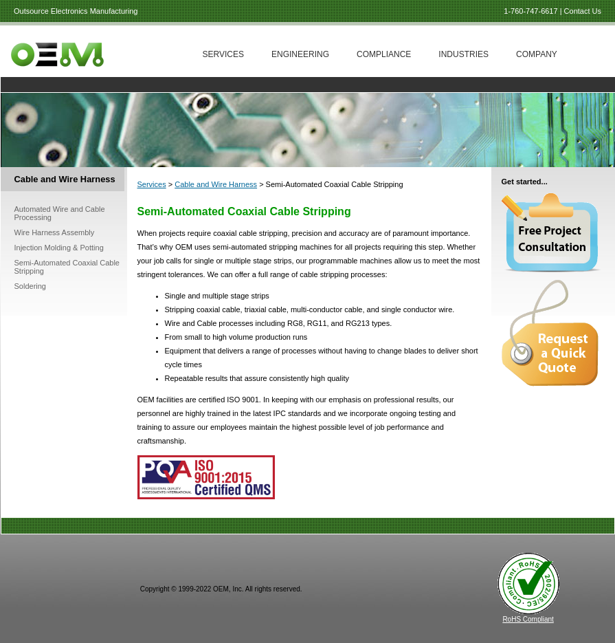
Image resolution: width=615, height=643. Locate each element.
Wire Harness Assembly (54, 232)
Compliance (384, 54)
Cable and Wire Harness (216, 184)
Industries (463, 54)
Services (223, 54)
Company (536, 54)
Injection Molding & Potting (59, 247)
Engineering (300, 54)
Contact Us (582, 11)
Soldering (30, 286)
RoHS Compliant (527, 619)
